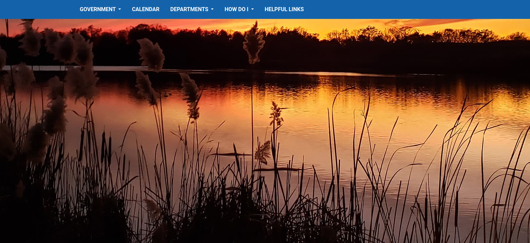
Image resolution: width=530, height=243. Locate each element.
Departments (190, 9)
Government (98, 9)
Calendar (145, 9)
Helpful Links (284, 9)
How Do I (236, 9)
